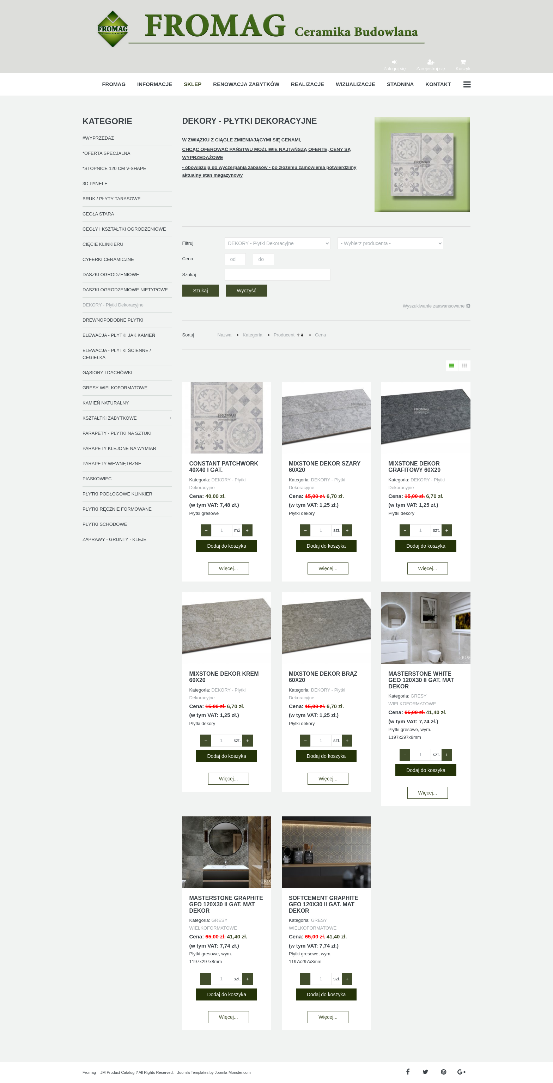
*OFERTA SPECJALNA (106, 153)
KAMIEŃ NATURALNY (106, 403)
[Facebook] (407, 1072)
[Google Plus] (461, 1072)
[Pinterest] (443, 1072)
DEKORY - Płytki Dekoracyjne (113, 305)
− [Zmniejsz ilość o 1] (206, 530)
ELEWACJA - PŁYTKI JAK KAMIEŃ (119, 335)
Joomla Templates (192, 1072)
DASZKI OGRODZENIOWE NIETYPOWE (125, 289)
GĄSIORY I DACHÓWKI (107, 372)
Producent (284, 334)
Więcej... (228, 568)
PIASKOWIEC (97, 478)
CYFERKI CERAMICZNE (108, 259)
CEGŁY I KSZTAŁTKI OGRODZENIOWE (124, 229)
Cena (320, 334)
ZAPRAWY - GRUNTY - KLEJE (114, 539)
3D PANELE (95, 183)
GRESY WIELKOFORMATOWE (115, 387)
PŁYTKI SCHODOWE (105, 524)
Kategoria (252, 334)
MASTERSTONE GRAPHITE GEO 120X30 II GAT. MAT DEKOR (226, 904)
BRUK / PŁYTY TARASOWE (112, 198)
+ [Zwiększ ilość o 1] (247, 530)
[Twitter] (425, 1072)
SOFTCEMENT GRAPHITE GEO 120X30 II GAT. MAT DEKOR (323, 904)
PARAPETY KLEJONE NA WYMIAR (119, 448)
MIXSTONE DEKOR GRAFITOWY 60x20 (414, 467)
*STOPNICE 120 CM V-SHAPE (114, 168)
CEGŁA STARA (98, 214)
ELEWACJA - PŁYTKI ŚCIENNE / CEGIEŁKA (117, 354)
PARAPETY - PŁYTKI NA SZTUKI (117, 433)
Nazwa (225, 334)
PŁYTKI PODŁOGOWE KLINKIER (117, 494)
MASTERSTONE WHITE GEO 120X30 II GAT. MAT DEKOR (421, 680)
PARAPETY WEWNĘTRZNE (112, 463)
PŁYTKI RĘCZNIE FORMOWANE (117, 509)
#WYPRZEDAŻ (98, 138)
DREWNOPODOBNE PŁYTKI (113, 320)
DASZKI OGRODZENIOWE (111, 274)
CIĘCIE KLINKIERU (103, 244)
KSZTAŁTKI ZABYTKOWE (110, 418)
